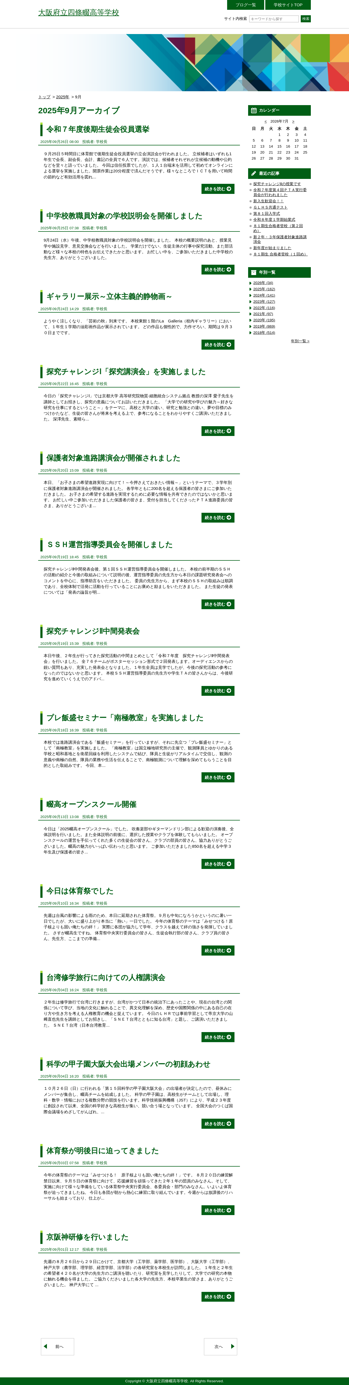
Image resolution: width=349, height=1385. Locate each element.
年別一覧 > (300, 341)
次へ (219, 1346)
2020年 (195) (264, 320)
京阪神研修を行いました (87, 1237)
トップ (44, 96)
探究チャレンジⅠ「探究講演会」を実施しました (126, 371)
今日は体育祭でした (80, 891)
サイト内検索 (261, 19)
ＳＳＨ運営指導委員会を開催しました (109, 544)
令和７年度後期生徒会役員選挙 (97, 129)
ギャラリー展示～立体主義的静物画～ (109, 296)
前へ (59, 1346)
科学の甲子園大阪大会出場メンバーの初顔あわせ (128, 1064)
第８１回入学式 (266, 214)
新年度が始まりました (272, 248)
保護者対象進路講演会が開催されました (113, 458)
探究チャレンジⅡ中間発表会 (93, 631)
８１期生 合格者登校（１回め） (280, 254)
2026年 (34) (263, 283)
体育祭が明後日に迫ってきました (102, 1150)
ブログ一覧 (246, 4)
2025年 (63, 96)
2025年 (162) (264, 289)
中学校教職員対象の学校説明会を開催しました (124, 216)
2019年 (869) (264, 326)
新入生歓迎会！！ (268, 201)
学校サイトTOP (288, 4)
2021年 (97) (263, 314)
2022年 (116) (264, 308)
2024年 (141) (264, 295)
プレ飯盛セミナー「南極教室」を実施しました (125, 717)
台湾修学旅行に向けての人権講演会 (105, 977)
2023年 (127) (264, 302)
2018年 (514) (264, 333)
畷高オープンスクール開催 (91, 804)
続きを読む (215, 189)
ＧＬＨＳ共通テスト (270, 207)
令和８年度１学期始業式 (274, 220)
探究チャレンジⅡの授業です (277, 184)
